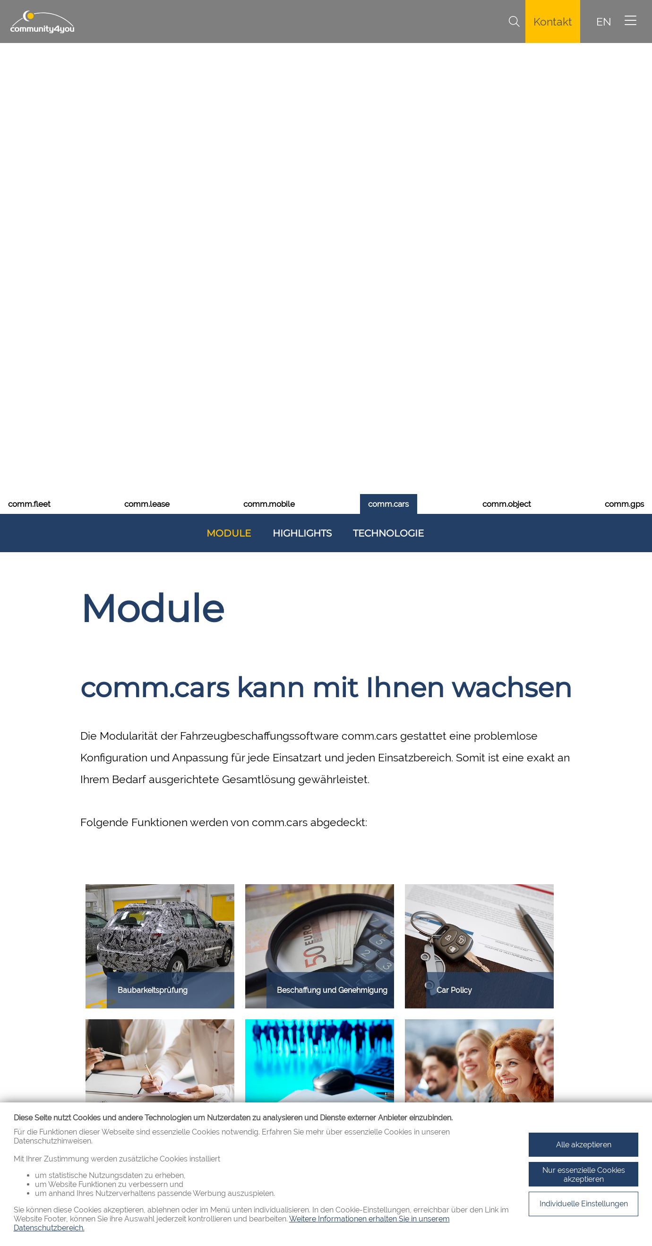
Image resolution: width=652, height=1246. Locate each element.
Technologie (388, 190)
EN (603, 22)
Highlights (302, 190)
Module (228, 190)
